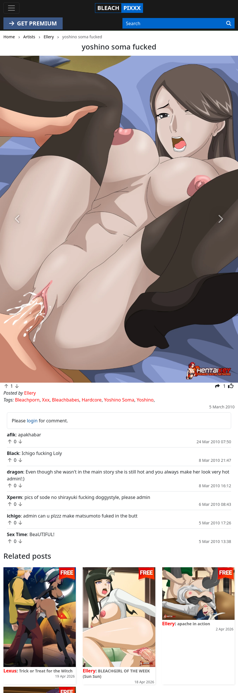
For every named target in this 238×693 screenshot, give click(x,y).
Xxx (45, 400)
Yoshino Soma (119, 400)
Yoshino (145, 400)
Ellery (89, 671)
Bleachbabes (65, 400)
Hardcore (92, 400)
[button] (18, 219)
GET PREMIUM (33, 23)
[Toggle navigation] (11, 8)
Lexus (10, 671)
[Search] (229, 23)
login (32, 421)
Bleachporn (27, 400)
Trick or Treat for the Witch (46, 671)
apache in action (193, 623)
